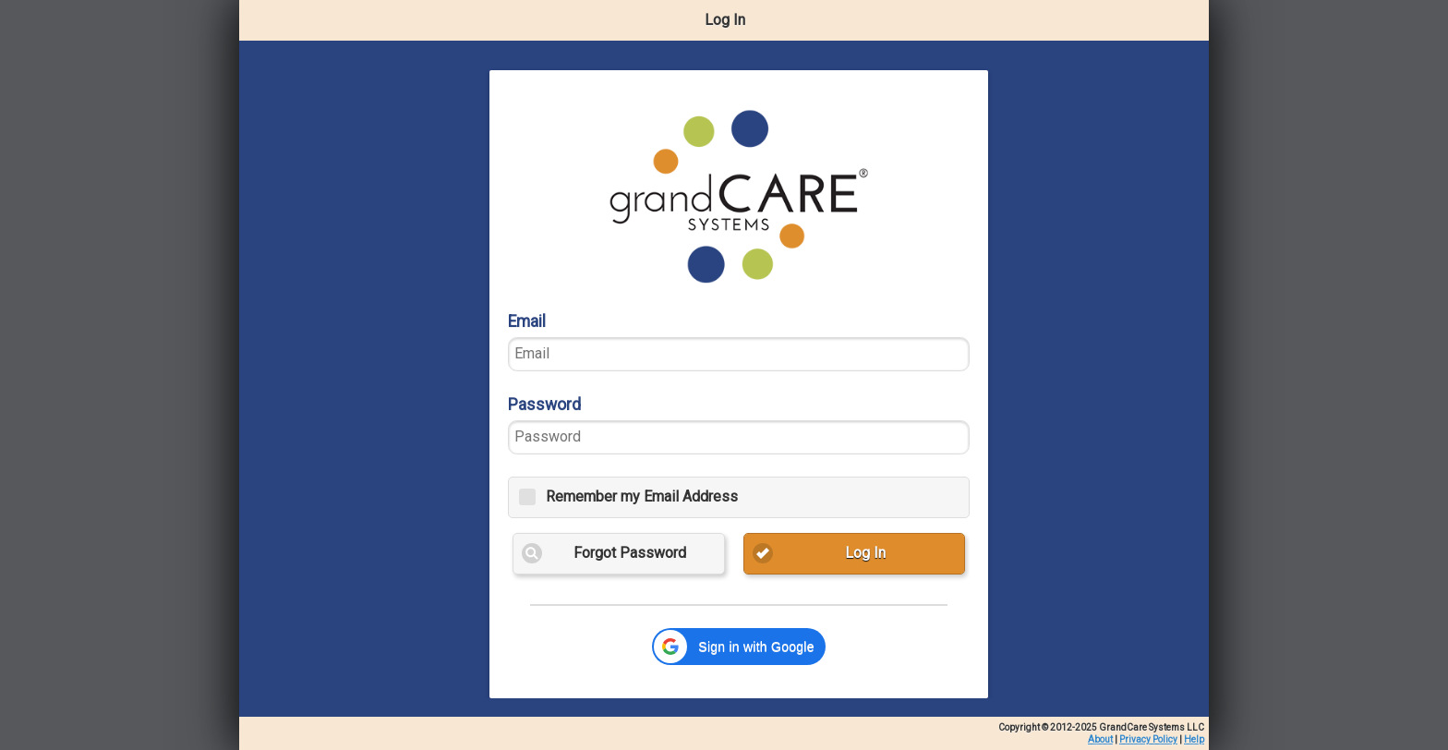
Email (527, 321)
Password (544, 404)
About (1100, 739)
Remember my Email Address (642, 496)
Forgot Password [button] (629, 553)
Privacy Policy (1148, 739)
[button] (738, 646)
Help (1194, 739)
